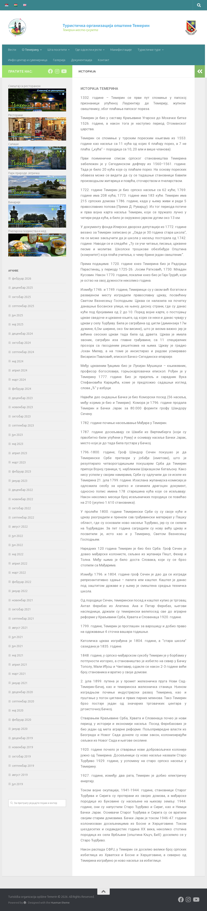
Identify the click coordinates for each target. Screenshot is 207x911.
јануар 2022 (19, 591)
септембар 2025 (23, 306)
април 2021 (19, 664)
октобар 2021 (21, 609)
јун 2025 (17, 315)
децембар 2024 (22, 333)
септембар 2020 (23, 701)
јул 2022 (17, 536)
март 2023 (19, 462)
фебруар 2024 (21, 388)
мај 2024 (17, 361)
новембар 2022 (22, 499)
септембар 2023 (23, 425)
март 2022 (19, 572)
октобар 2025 (21, 297)
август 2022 (20, 526)
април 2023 (19, 453)
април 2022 (19, 563)
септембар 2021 (23, 618)
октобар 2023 (21, 416)
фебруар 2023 (21, 471)
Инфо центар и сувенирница (27, 60)
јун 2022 (17, 545)
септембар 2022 (23, 517)
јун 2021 (17, 646)
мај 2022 (17, 554)
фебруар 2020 (21, 719)
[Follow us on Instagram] (57, 71)
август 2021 (20, 627)
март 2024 (19, 379)
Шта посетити (57, 49)
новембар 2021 (22, 600)
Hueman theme (60, 902)
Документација (81, 60)
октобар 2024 (21, 342)
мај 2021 (17, 655)
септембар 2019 (23, 765)
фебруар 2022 (21, 582)
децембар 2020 (22, 692)
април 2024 (19, 370)
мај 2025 (17, 324)
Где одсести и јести (88, 49)
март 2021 (19, 673)
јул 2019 (17, 784)
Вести (12, 49)
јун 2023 (17, 434)
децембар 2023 (22, 398)
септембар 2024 (23, 352)
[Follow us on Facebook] (50, 71)
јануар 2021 (19, 683)
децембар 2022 (22, 490)
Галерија (59, 60)
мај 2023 (17, 443)
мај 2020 (17, 710)
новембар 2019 (22, 747)
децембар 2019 (22, 738)
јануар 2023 (19, 480)
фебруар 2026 (21, 278)
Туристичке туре (149, 49)
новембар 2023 (22, 407)
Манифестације (121, 49)
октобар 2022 (21, 508)
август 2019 (20, 774)
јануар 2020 (19, 728)
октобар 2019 (21, 756)
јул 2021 (17, 637)
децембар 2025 (22, 287)
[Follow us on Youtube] (63, 71)
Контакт (103, 60)
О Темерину (30, 49)
